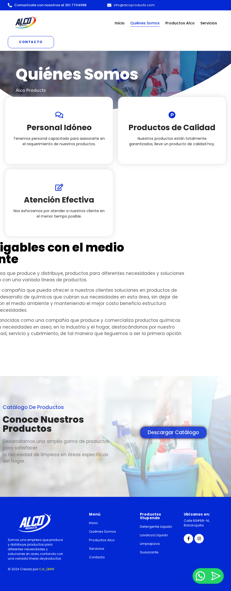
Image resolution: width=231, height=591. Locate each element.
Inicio (120, 23)
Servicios (208, 23)
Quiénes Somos (145, 23)
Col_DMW (46, 569)
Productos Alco (180, 23)
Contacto (97, 557)
